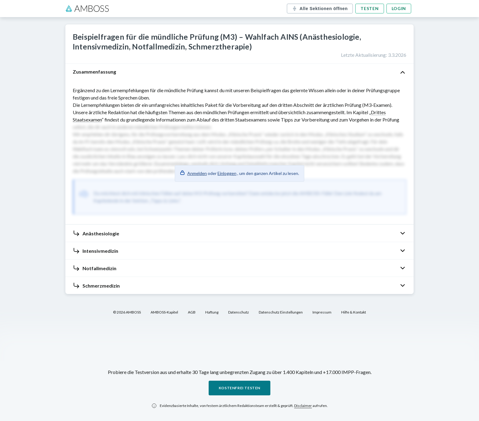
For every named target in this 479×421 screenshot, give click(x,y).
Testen (369, 8)
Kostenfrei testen (239, 388)
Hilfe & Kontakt (353, 312)
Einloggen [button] (227, 173)
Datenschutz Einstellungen (281, 312)
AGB (192, 312)
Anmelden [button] (197, 173)
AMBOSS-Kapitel (164, 312)
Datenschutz (238, 312)
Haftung (211, 312)
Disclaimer (303, 405)
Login (399, 8)
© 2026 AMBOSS (127, 312)
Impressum (322, 312)
